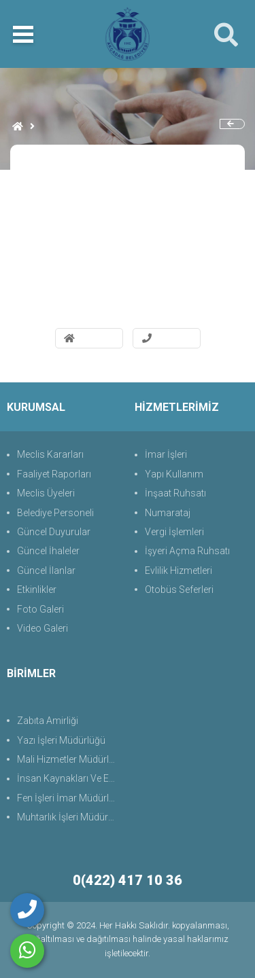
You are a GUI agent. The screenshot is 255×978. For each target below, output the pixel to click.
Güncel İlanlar (46, 570)
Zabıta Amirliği (47, 720)
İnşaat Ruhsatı (175, 493)
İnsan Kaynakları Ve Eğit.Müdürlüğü (69, 778)
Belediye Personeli (55, 512)
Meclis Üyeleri (46, 493)
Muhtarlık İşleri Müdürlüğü (69, 817)
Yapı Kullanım (174, 474)
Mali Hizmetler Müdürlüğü (69, 759)
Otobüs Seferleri (179, 589)
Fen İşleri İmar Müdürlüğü (69, 798)
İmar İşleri (166, 454)
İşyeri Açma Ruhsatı (187, 550)
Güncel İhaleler (48, 550)
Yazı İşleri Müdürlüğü (61, 740)
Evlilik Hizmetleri (178, 570)
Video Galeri (42, 628)
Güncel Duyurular (53, 531)
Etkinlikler (36, 589)
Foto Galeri (40, 609)
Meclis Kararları (50, 454)
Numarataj (167, 512)
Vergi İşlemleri (174, 531)
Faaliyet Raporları (54, 474)
